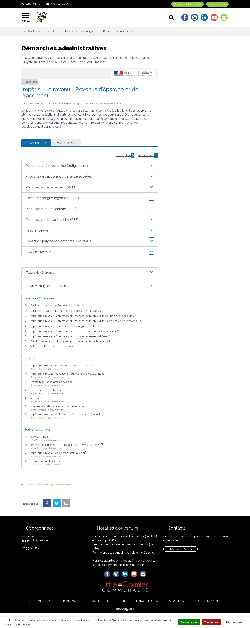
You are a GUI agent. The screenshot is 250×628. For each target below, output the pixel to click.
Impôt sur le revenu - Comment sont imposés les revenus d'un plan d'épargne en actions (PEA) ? (87, 321)
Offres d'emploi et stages (187, 4)
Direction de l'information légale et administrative (48, 484)
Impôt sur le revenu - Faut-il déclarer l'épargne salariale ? (63, 326)
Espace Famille (217, 4)
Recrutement (176, 601)
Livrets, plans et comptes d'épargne (51, 381)
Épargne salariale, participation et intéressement (58, 406)
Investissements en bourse (46, 390)
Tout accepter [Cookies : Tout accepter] (189, 622)
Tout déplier (148, 155)
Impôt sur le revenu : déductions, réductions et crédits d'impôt (67, 373)
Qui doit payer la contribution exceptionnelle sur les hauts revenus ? (70, 341)
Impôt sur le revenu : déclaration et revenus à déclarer (62, 365)
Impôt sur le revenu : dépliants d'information (58, 453)
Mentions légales (42, 601)
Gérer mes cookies (207, 601)
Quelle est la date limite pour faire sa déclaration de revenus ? (66, 310)
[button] (89, 165)
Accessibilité (99, 601)
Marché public (147, 601)
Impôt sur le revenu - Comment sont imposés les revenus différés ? (70, 336)
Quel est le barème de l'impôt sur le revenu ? (57, 305)
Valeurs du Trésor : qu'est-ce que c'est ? (54, 346)
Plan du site (72, 601)
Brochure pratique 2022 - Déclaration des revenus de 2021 (66, 444)
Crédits (122, 601)
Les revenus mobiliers (45, 461)
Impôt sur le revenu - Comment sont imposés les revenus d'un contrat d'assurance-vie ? (82, 315)
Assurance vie (38, 398)
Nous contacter (180, 548)
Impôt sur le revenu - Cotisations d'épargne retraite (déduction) (67, 414)
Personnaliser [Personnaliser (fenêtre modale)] (234, 622)
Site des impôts (41, 436)
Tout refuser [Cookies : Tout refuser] (211, 622)
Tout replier (125, 155)
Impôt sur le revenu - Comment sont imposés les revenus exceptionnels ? (74, 331)
